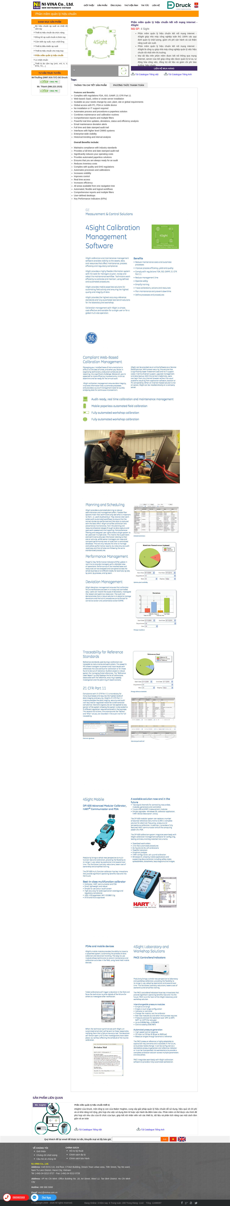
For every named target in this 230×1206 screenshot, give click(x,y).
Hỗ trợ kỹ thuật (76, 1151)
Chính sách (72, 1147)
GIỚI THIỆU (89, 5)
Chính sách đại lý (77, 1154)
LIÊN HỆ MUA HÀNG (164, 68)
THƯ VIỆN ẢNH (131, 5)
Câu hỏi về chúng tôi (46, 1159)
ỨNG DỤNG (115, 5)
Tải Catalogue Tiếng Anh (180, 74)
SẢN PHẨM (101, 5)
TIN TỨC (145, 5)
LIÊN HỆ (156, 5)
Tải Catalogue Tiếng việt (144, 74)
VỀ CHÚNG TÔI (40, 1148)
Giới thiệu (41, 1151)
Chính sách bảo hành (79, 1158)
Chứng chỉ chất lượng (47, 1155)
